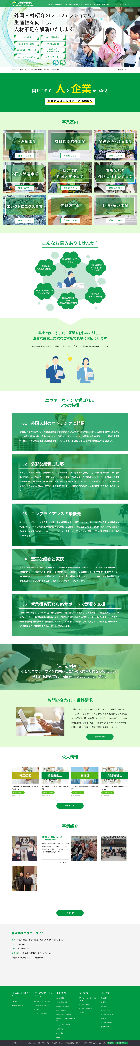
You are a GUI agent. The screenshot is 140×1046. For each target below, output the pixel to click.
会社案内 (105, 4)
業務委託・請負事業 (62, 1006)
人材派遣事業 (60, 998)
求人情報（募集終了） (85, 1008)
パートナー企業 (106, 1010)
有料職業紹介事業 (61, 1002)
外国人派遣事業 (61, 1010)
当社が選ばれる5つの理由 (42, 1001)
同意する (110, 1043)
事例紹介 (58, 4)
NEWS (50, 4)
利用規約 (81, 1012)
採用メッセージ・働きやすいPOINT (87, 999)
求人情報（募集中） (85, 1004)
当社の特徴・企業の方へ (73, 4)
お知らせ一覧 (122, 70)
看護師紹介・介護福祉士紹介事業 (65, 1020)
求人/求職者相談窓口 (18, 1005)
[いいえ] (138, 1043)
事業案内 (88, 4)
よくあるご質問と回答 (41, 1013)
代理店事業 (59, 1029)
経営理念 (104, 1002)
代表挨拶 (104, 998)
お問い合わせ (125, 4)
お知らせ (14, 1001)
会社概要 (104, 1006)
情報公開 (104, 1018)
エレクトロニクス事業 (63, 1025)
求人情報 (97, 4)
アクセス (114, 4)
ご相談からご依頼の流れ (41, 1005)
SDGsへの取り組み (107, 1014)
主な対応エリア (39, 1009)
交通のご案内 (105, 1027)
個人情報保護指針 (106, 1023)
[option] (70, 33)
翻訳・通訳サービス (62, 1033)
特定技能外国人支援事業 (63, 1014)
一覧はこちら (70, 805)
